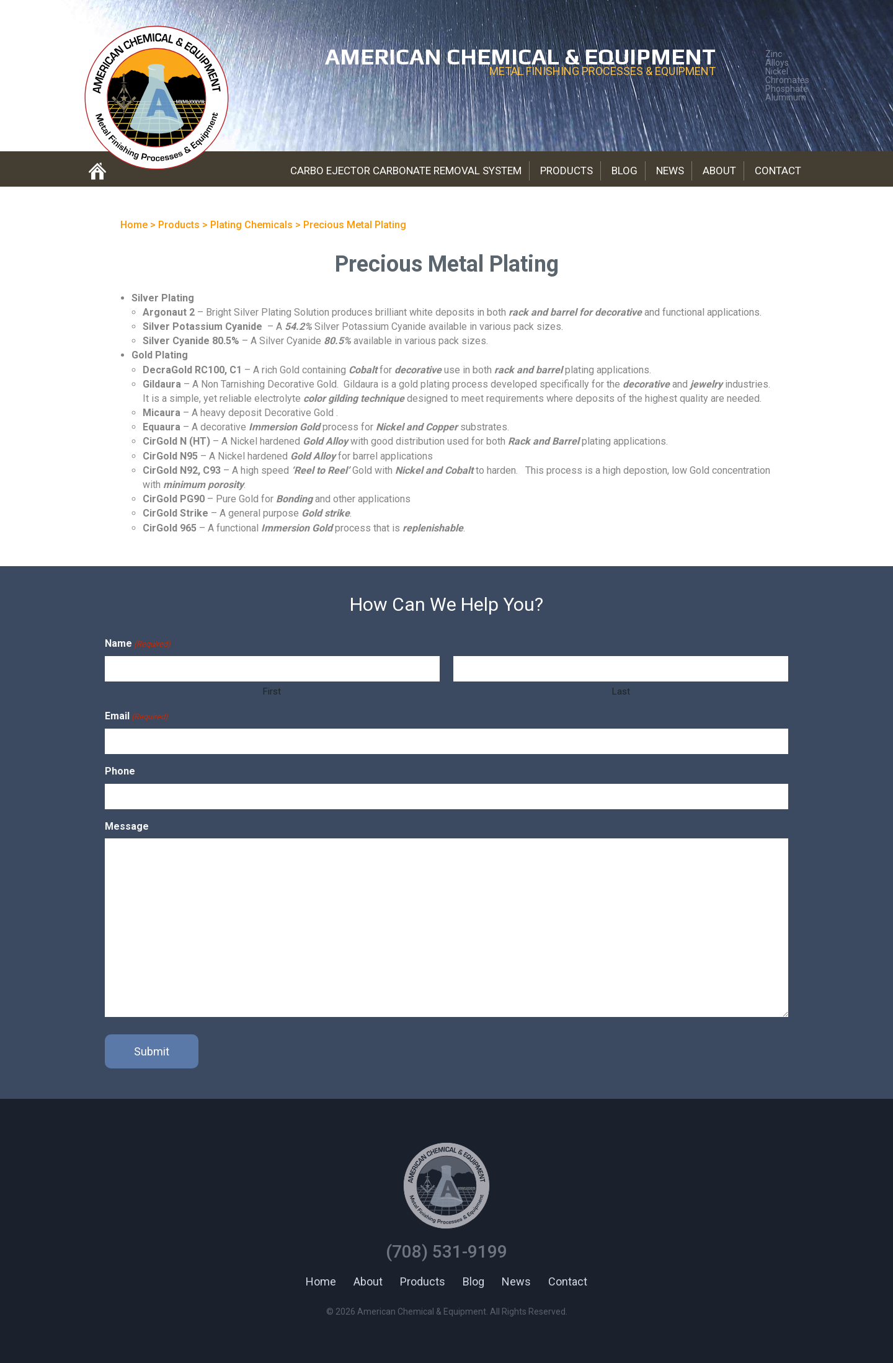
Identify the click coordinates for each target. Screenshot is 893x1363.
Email (136, 716)
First (272, 691)
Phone (120, 771)
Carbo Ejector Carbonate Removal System (406, 170)
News (670, 170)
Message (127, 826)
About (719, 170)
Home (321, 1281)
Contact (778, 170)
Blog (624, 170)
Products (566, 170)
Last (621, 691)
